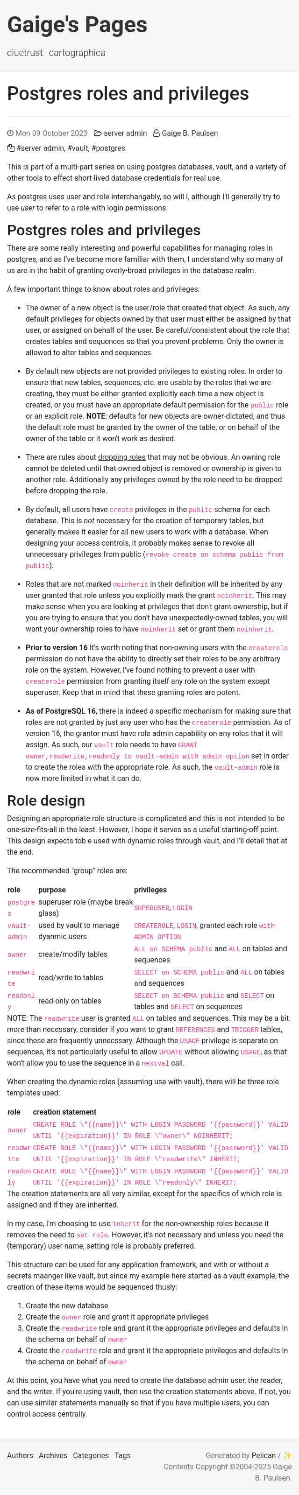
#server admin (40, 148)
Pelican (263, 1455)
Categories (91, 1455)
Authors (20, 1455)
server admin (125, 133)
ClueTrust (25, 52)
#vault (77, 148)
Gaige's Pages (77, 24)
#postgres (108, 148)
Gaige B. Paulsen (190, 133)
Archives (53, 1455)
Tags (122, 1455)
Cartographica (77, 52)
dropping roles (122, 457)
